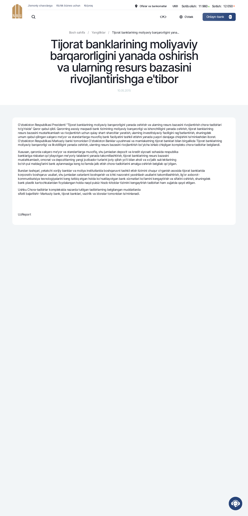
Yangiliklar (98, 32)
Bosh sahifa (77, 32)
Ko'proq (88, 5)
